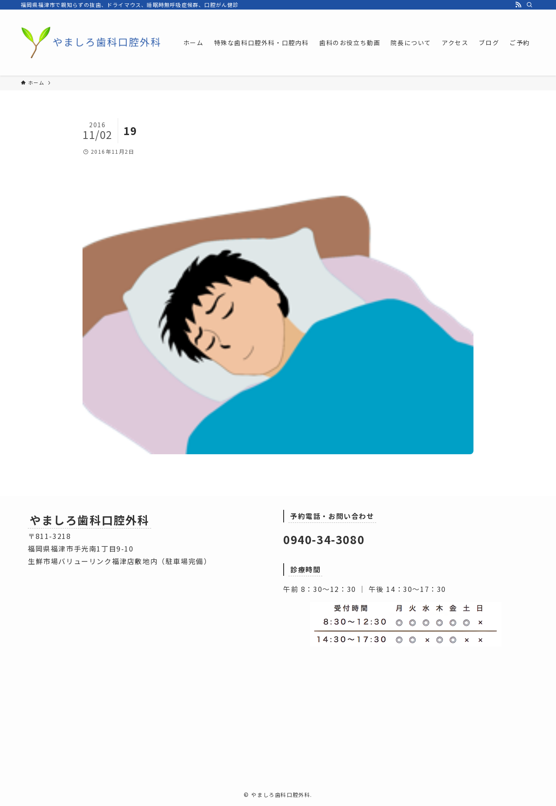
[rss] (518, 5)
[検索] (529, 5)
